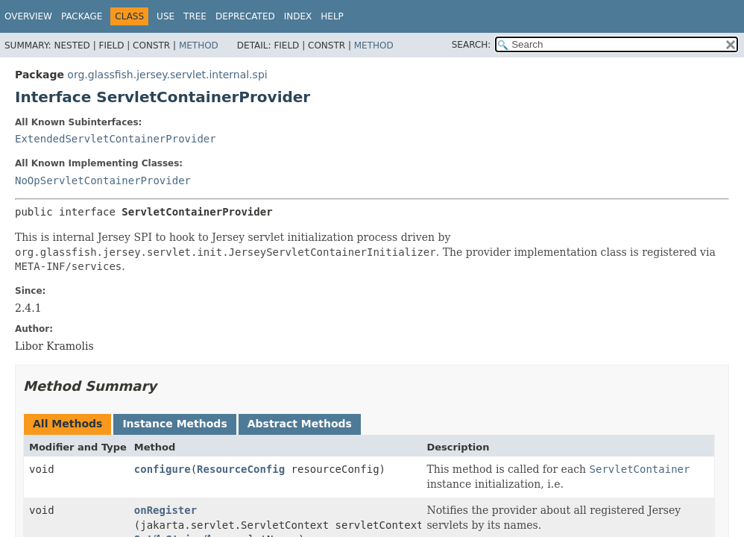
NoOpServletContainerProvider (103, 180)
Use (165, 16)
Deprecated (245, 16)
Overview (28, 16)
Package (81, 16)
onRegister (165, 510)
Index (298, 16)
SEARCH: (471, 45)
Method (198, 45)
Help (332, 16)
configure (162, 469)
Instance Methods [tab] (174, 424)
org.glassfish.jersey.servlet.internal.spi (167, 75)
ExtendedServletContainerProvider (115, 139)
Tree (195, 16)
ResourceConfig (241, 469)
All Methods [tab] (67, 424)
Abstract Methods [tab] (300, 424)
